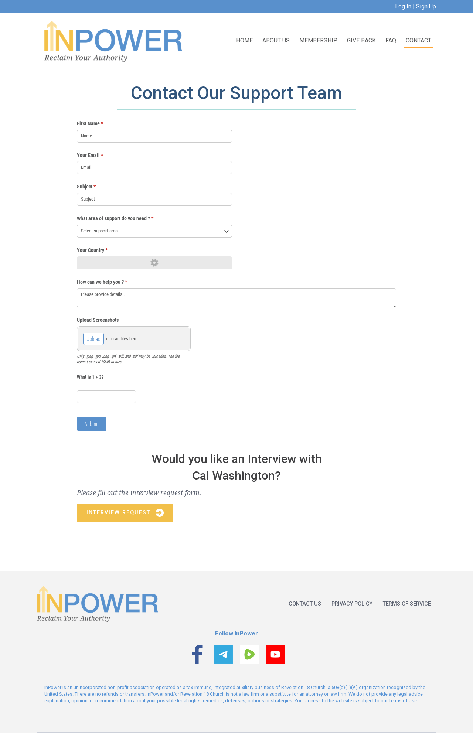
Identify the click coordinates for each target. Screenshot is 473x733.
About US (276, 40)
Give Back (361, 40)
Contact (418, 40)
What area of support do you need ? (124, 218)
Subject (95, 187)
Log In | (405, 6)
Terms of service (407, 604)
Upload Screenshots (98, 320)
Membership (318, 40)
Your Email (99, 155)
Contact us (305, 604)
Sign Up (425, 6)
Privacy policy (351, 604)
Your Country (101, 250)
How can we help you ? (111, 282)
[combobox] (154, 231)
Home (244, 40)
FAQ (390, 40)
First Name (99, 123)
